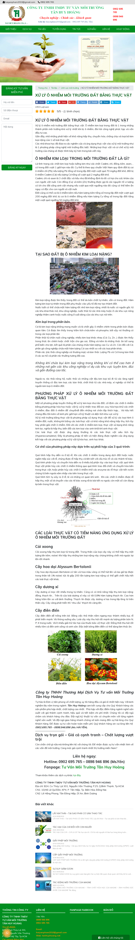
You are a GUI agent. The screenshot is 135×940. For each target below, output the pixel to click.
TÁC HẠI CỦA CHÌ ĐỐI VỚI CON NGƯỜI (72, 822)
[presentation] (4, 57)
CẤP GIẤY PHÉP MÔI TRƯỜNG (68, 850)
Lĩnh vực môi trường (70, 83)
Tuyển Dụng (59, 29)
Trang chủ (43, 83)
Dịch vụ (27, 29)
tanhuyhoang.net (51, 931)
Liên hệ (106, 29)
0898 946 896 (42, 915)
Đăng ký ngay (17, 162)
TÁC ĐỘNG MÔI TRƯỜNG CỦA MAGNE (72, 878)
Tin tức (76, 29)
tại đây (77, 770)
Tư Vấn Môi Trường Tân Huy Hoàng (93, 762)
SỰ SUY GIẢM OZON (63, 864)
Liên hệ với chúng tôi (110, 937)
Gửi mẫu (91, 29)
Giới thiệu (10, 29)
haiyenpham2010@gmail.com (18, 2)
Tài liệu (42, 29)
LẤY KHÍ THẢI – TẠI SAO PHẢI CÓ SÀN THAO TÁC (77, 809)
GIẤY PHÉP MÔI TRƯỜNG (65, 836)
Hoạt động (123, 29)
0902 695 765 (46, 2)
